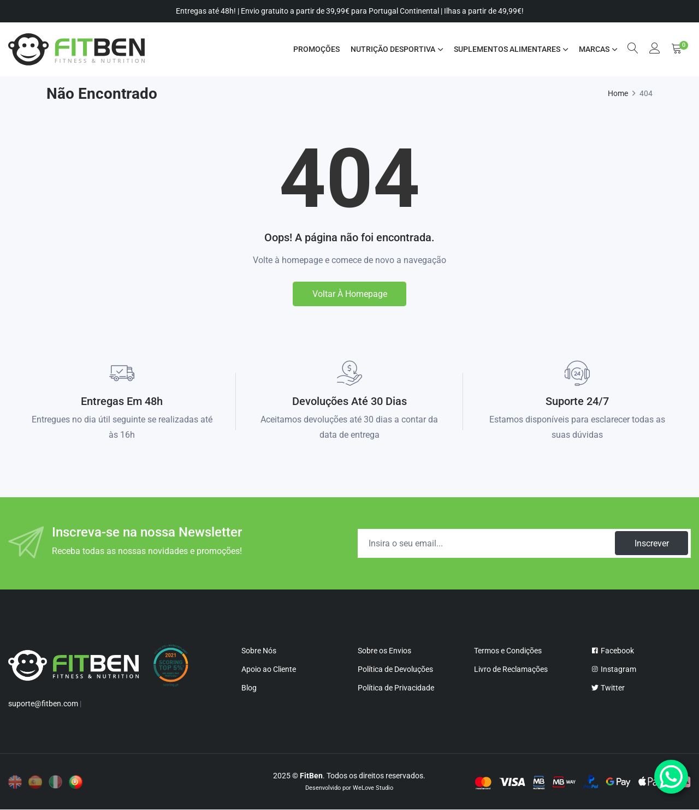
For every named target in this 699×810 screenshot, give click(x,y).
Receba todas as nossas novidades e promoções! (147, 551)
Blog (249, 687)
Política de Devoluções (395, 669)
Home (618, 93)
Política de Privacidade (396, 687)
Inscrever (651, 543)
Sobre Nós (258, 650)
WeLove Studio (373, 788)
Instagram (613, 669)
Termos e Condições (508, 650)
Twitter (608, 687)
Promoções (316, 49)
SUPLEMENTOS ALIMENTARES (506, 49)
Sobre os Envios (384, 650)
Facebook (612, 650)
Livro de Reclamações (511, 669)
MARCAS (593, 49)
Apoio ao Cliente (268, 669)
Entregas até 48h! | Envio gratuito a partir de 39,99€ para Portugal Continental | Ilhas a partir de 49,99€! (350, 11)
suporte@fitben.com (43, 704)
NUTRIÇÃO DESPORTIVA (392, 49)
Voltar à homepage (349, 294)
